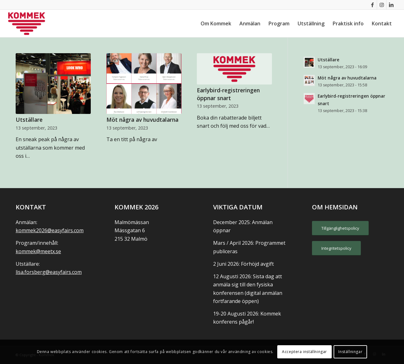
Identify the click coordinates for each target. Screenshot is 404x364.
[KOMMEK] (26, 23)
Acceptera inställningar (304, 351)
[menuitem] (216, 23)
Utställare (29, 119)
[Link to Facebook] (372, 4)
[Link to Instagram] (381, 4)
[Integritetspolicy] (336, 248)
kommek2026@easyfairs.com (50, 230)
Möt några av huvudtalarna (142, 119)
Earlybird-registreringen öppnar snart (228, 94)
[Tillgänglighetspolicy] (340, 228)
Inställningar (350, 351)
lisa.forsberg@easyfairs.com (49, 272)
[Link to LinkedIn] (391, 4)
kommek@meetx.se (38, 251)
